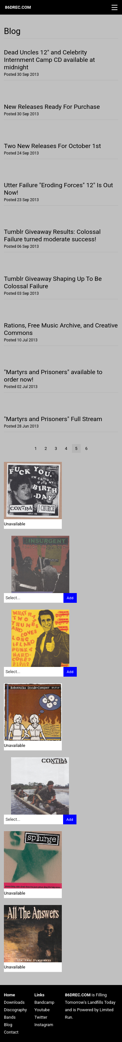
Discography (15, 1009)
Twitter (40, 1017)
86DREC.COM (18, 7)
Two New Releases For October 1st (52, 146)
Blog (8, 1024)
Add (70, 598)
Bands (10, 1017)
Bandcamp (44, 1002)
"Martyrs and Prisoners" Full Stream (53, 419)
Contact (11, 1032)
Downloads (14, 1002)
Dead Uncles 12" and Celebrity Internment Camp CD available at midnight (49, 60)
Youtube (42, 1009)
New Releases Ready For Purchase (52, 106)
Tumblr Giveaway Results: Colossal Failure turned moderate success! (52, 235)
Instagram (43, 1024)
